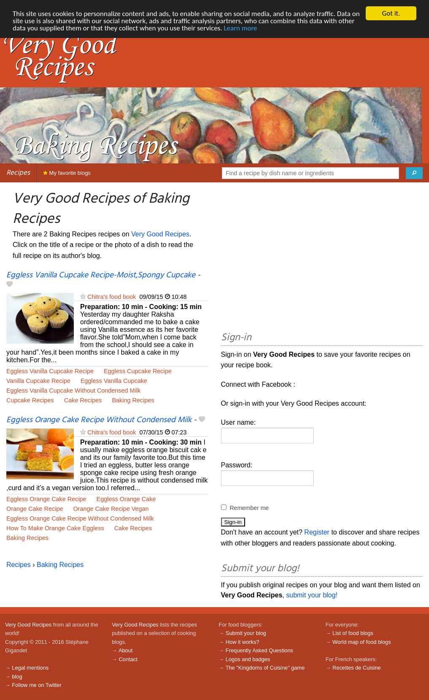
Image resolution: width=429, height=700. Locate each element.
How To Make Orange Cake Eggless (55, 528)
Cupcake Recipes (30, 400)
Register (316, 532)
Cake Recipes (83, 400)
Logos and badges (248, 659)
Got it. (391, 13)
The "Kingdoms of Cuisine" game (265, 668)
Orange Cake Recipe (34, 508)
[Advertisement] (322, 258)
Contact (128, 659)
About (125, 650)
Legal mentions (30, 668)
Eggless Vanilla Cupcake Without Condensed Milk (73, 390)
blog (17, 676)
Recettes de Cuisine (356, 668)
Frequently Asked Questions (259, 650)
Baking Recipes (133, 400)
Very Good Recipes (160, 234)
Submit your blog (246, 633)
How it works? (242, 642)
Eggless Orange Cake (126, 499)
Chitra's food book (111, 296)
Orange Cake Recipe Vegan (110, 508)
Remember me (249, 508)
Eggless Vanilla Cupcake (114, 380)
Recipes (18, 173)
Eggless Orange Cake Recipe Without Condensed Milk (99, 420)
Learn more (240, 28)
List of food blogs (352, 633)
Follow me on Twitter (36, 685)
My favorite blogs (67, 173)
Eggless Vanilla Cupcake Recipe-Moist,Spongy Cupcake (100, 275)
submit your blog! (311, 595)
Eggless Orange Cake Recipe (46, 499)
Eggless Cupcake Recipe (138, 371)
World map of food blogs (361, 642)
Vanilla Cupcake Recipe (38, 380)
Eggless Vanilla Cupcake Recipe (50, 371)
